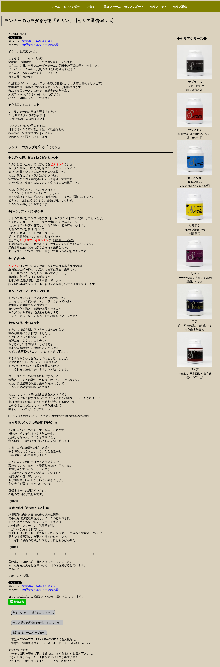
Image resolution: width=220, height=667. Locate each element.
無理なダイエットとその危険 (40, 44)
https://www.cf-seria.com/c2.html (70, 415)
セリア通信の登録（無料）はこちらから (37, 622)
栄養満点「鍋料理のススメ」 (40, 41)
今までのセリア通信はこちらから (33, 612)
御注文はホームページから (29, 632)
